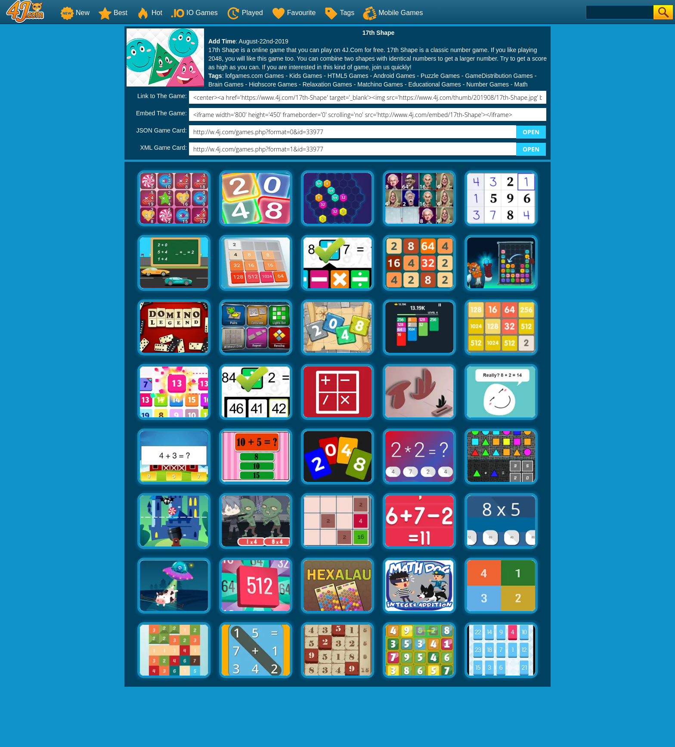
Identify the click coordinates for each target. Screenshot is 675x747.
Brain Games (226, 84)
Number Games (487, 84)
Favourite (294, 12)
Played (244, 12)
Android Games (394, 75)
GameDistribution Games (499, 75)
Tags (339, 12)
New (75, 12)
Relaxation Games (327, 84)
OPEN (531, 132)
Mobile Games (393, 12)
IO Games (194, 12)
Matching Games (380, 84)
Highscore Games (273, 84)
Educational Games (435, 84)
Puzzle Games (440, 75)
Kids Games (305, 75)
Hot (149, 12)
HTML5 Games (348, 75)
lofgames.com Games (254, 75)
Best (112, 12)
